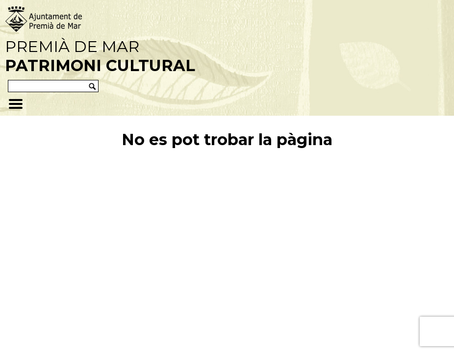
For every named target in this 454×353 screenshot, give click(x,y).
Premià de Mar (100, 56)
